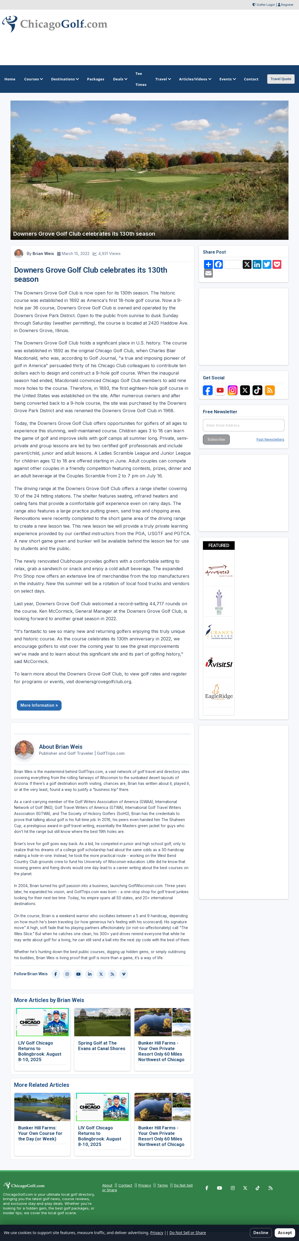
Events (227, 79)
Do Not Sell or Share (188, 1232)
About (107, 1185)
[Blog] (112, 974)
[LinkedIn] (89, 974)
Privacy (144, 1185)
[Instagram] (67, 974)
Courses (33, 79)
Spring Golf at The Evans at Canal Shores (101, 1045)
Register (287, 5)
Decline (260, 1232)
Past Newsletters (270, 439)
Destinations (64, 79)
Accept (285, 1232)
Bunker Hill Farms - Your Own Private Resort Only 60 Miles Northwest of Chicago (161, 1051)
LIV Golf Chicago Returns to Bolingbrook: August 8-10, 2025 (39, 1051)
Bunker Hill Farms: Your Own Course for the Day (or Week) (40, 1133)
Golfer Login (265, 5)
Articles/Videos (195, 79)
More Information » (39, 705)
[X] (101, 974)
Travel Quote (281, 79)
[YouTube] (78, 974)
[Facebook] (55, 974)
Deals (120, 79)
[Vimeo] (123, 974)
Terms (162, 1185)
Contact (125, 1185)
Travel (162, 79)
